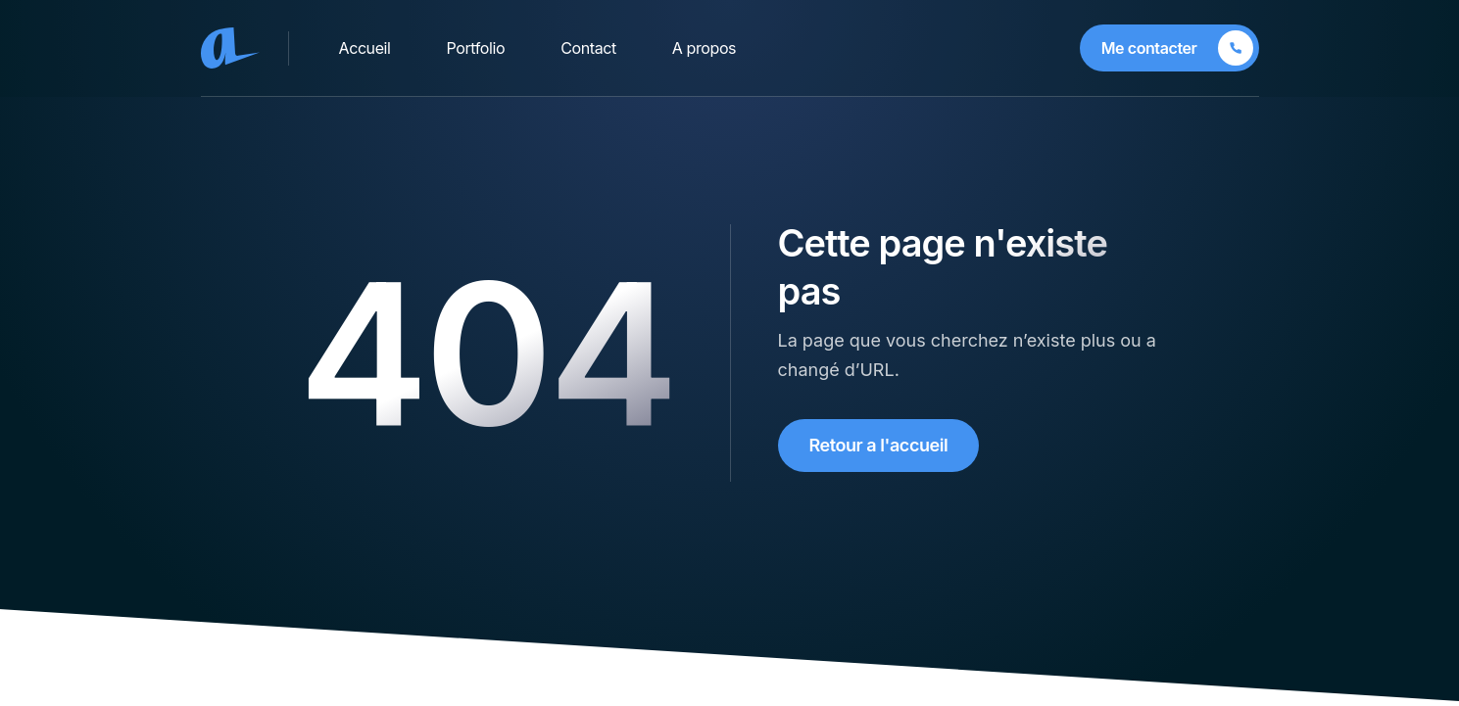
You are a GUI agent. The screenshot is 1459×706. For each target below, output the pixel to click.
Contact (588, 48)
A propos (704, 48)
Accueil (365, 48)
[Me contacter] (1169, 47)
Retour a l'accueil (878, 445)
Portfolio (476, 48)
